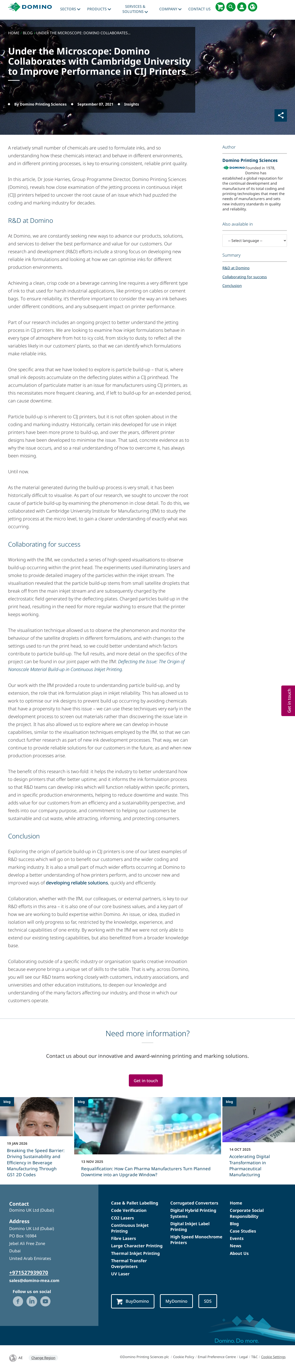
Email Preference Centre (217, 1356)
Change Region (43, 1357)
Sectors (70, 8)
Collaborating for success (244, 276)
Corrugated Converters (194, 1203)
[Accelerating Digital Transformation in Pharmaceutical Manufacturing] (258, 1140)
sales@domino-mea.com (34, 1280)
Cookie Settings (273, 1356)
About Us (239, 1253)
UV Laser (120, 1273)
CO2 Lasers (122, 1218)
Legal (243, 1356)
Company (170, 8)
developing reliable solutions (77, 883)
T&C (254, 1356)
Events (237, 1238)
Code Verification (129, 1210)
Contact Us (199, 8)
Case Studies (243, 1231)
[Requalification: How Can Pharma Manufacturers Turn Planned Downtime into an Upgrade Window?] (147, 1140)
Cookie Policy (183, 1356)
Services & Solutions (135, 9)
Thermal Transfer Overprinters (129, 1263)
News (235, 1245)
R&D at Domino (236, 267)
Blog (234, 1223)
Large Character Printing (136, 1245)
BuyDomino (133, 1301)
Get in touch (146, 1080)
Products (99, 8)
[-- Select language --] (254, 240)
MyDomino (176, 1301)
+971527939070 (28, 1272)
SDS (208, 1301)
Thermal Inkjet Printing (135, 1253)
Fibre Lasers (123, 1238)
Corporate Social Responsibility (247, 1213)
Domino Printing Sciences (249, 160)
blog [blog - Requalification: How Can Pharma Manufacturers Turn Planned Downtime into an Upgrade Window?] (81, 1101)
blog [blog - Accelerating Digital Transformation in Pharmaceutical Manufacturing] (229, 1101)
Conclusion (232, 285)
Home (236, 1203)
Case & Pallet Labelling (134, 1203)
